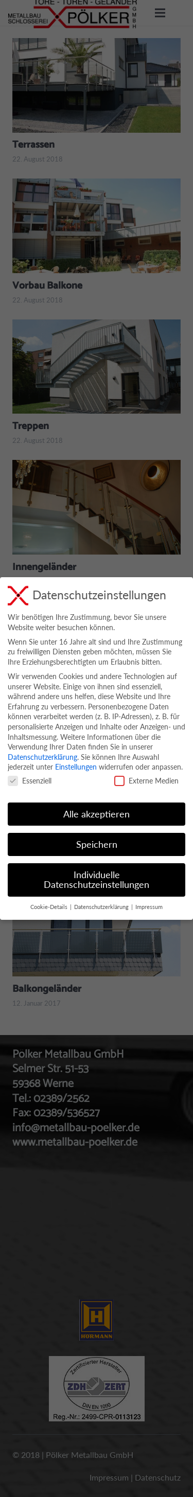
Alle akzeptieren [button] (96, 814)
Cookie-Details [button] (49, 907)
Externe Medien (146, 781)
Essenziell (29, 781)
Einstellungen (76, 766)
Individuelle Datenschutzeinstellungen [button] (96, 879)
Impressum (149, 907)
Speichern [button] (96, 844)
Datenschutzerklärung (42, 757)
